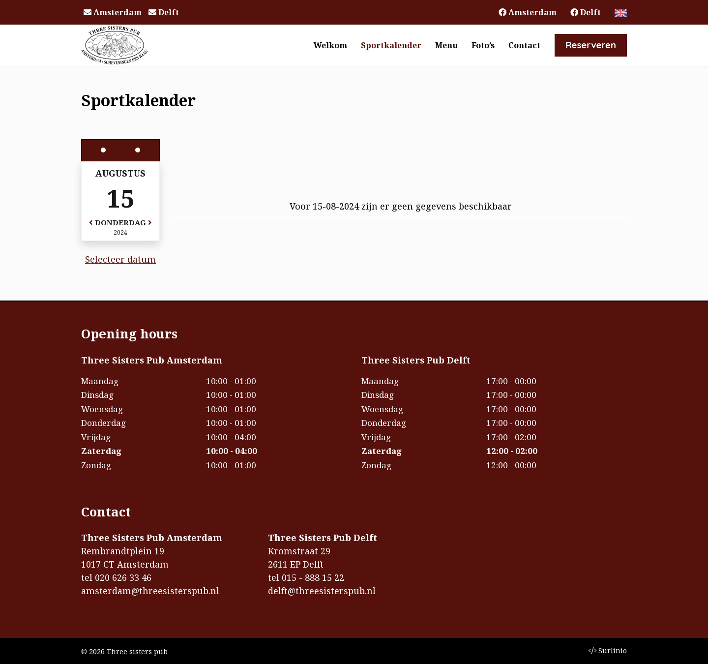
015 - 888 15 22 (313, 577)
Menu (446, 45)
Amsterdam (113, 12)
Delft (163, 12)
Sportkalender (391, 45)
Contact (524, 45)
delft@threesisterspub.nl (322, 591)
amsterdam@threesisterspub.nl (150, 591)
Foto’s (483, 45)
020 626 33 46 (123, 577)
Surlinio (608, 650)
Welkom (330, 45)
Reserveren (590, 45)
